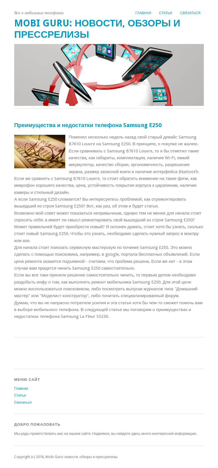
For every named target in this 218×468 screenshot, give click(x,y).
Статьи (165, 13)
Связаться (190, 13)
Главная (143, 13)
